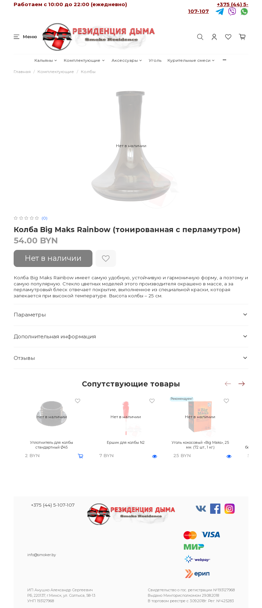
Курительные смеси (191, 60)
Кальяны (46, 60)
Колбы (88, 71)
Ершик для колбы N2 (128, 440)
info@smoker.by (41, 555)
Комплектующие (84, 60)
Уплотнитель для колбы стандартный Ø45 (58, 442)
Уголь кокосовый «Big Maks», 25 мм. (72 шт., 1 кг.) (199, 442)
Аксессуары (127, 60)
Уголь (155, 60)
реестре (178, 601)
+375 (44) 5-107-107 (53, 505)
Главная (22, 71)
